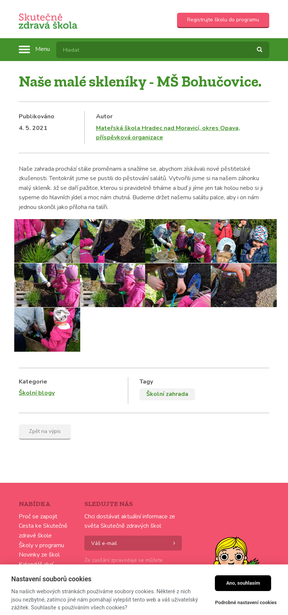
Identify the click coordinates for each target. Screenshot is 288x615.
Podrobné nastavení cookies (246, 602)
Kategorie (33, 382)
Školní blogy (37, 393)
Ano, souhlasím (243, 583)
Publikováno (36, 116)
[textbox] (162, 50)
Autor (104, 116)
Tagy (146, 382)
